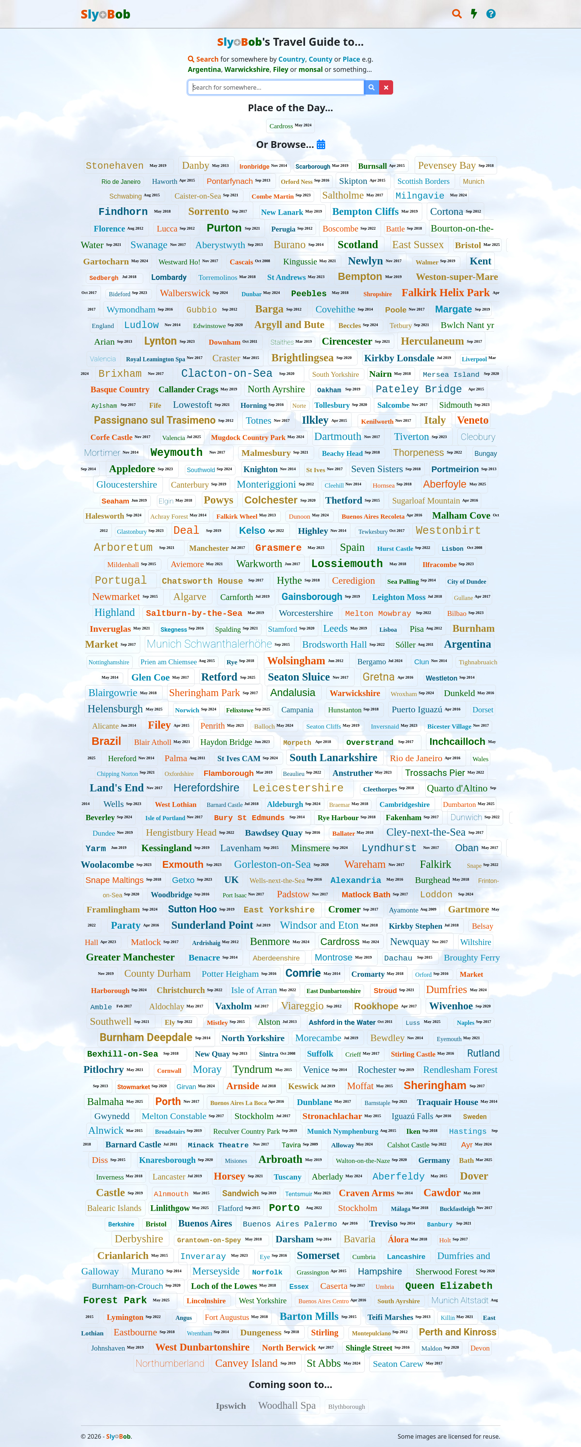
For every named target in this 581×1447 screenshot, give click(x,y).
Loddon (436, 895)
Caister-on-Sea (198, 195)
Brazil (106, 741)
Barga (269, 309)
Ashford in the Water (342, 1022)
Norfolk (267, 1272)
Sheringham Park (204, 692)
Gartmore (468, 909)
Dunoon (299, 516)
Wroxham (404, 694)
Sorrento (208, 211)
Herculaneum (432, 341)
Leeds (335, 628)
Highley (313, 531)
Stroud (385, 991)
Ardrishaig (206, 943)
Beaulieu (294, 774)
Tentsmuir (298, 1194)
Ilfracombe (440, 565)
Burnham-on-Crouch (127, 1286)
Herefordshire (206, 788)
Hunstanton (344, 710)
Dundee (104, 833)
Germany (434, 1160)
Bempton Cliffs (365, 211)
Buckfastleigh (457, 1209)
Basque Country (120, 389)
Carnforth (236, 597)
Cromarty (368, 974)
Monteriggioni (266, 484)
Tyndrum (253, 1069)
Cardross (281, 126)
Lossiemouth (347, 564)
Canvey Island (246, 1363)
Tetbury (401, 325)
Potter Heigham (230, 974)
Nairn (380, 374)
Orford (423, 974)
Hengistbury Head (181, 832)
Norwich (187, 710)
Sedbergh (103, 278)
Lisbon (452, 549)
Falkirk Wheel (236, 516)
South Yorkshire (335, 374)
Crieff (353, 1054)
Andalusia (292, 692)
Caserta (333, 1286)
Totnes (258, 420)
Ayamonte (403, 910)
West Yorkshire (263, 1300)
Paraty (126, 925)
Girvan (186, 1087)
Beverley (100, 817)
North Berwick (289, 1347)
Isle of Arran (254, 990)
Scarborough (313, 166)
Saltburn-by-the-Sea (194, 614)
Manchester (209, 548)
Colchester (270, 500)
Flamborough (229, 773)
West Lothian (176, 804)
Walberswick (185, 293)
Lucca (167, 228)
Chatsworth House (202, 581)
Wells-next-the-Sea (277, 880)
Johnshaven (108, 1348)
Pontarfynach (230, 181)
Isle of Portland (165, 818)
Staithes (282, 342)
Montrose (334, 957)
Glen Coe (150, 677)
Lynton (160, 340)
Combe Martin (272, 196)
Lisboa (388, 629)
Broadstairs (170, 1131)
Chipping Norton (117, 774)
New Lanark (282, 212)
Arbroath (280, 1159)
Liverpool (474, 359)
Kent (480, 261)
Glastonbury (132, 531)
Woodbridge (171, 894)
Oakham (329, 390)
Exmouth (183, 864)
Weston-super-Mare (457, 276)
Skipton (353, 181)
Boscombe (340, 228)
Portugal (121, 581)
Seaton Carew (398, 1364)
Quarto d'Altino (457, 788)
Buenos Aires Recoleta (373, 516)
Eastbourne (135, 1332)
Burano (290, 244)
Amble (101, 1007)
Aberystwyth (220, 244)
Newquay (409, 941)
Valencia (103, 358)
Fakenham (403, 817)
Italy (435, 420)
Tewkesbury (373, 531)
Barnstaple (377, 1103)
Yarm (96, 849)
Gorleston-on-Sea (272, 864)
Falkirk (435, 864)
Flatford (230, 1208)
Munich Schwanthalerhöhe (209, 643)
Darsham (295, 1239)
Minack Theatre (218, 1145)
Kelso (252, 530)
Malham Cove (461, 515)
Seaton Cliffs (323, 726)
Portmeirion (455, 469)
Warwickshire (355, 693)
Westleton (441, 678)
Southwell (111, 1021)
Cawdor (442, 1192)
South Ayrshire (399, 1301)
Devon (480, 1348)
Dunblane (314, 1102)
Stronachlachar (332, 1116)
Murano (147, 1271)
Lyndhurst (389, 848)
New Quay (212, 1053)
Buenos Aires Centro (323, 1301)
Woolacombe (107, 864)
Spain (352, 547)
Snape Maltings (114, 880)
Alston (269, 1022)
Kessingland (166, 847)
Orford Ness (297, 182)
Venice (316, 1069)
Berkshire (121, 1224)
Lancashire (406, 1256)
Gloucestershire (126, 484)
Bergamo (372, 661)
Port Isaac (235, 895)
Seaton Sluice (299, 677)
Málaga (401, 1209)
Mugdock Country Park (248, 437)
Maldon (431, 1348)
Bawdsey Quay (274, 833)
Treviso (383, 1223)
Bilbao (456, 613)
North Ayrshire (276, 389)
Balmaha (105, 1101)
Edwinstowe (209, 325)
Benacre (204, 957)
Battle (395, 228)
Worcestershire (306, 613)
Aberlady (327, 1176)
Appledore (132, 468)
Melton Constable (174, 1116)
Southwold (201, 470)
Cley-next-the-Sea (426, 832)
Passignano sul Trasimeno (154, 420)
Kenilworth (377, 421)
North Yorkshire (253, 1038)
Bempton (360, 276)
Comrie (303, 973)
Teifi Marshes (390, 1317)
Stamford (282, 629)
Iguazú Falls (412, 1116)
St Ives (315, 470)
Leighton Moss (399, 597)
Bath (466, 1160)
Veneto (473, 420)
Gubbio (201, 310)
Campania (297, 709)
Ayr (467, 1144)
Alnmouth (171, 1194)
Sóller (405, 645)
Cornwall (169, 1071)
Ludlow (141, 325)
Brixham (120, 374)
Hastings (468, 1131)
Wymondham (131, 309)
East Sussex (418, 244)
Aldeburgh (285, 804)
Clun (421, 662)
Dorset (483, 709)
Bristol (468, 245)
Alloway (343, 1145)
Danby (195, 165)
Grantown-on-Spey (209, 1240)
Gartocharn (106, 261)
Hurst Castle (395, 548)
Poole (396, 309)
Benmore (270, 941)
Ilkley (315, 420)
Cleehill (334, 485)
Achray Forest (169, 516)
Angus (183, 1318)
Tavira (291, 1145)
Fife (155, 405)
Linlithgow (170, 1208)
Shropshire (378, 294)
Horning (253, 405)
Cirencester (347, 341)
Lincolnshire (206, 1301)
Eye (265, 1256)
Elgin (166, 501)
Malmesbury (266, 453)
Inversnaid (385, 726)
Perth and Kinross (457, 1332)
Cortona (446, 211)
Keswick (303, 1086)
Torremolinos (217, 277)
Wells (113, 804)
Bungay (485, 453)
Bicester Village (449, 726)
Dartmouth (337, 436)
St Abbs (324, 1363)
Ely (170, 1022)
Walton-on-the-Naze (363, 1160)
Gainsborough (312, 596)
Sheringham (435, 1085)
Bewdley (387, 1037)
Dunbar (252, 294)
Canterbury (190, 485)
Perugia (283, 229)
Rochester (377, 1069)
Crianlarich (123, 1255)
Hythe (289, 580)
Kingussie (300, 261)
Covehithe (335, 309)
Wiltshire (475, 942)
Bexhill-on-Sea (122, 1054)
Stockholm (254, 1116)
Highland (115, 612)
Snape (474, 866)
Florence (109, 228)
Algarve (189, 596)
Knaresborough (167, 1160)
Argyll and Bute (289, 324)
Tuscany (287, 1176)
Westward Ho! (179, 262)
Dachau (398, 958)
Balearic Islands (114, 1208)
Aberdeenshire (276, 958)
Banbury (439, 1225)
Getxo (183, 880)
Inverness (110, 1177)
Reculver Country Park (246, 1131)
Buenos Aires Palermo (290, 1224)
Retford (219, 677)
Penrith (212, 725)
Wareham (365, 864)
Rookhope (376, 1006)
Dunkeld (459, 693)
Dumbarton (459, 804)
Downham (224, 342)
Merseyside (216, 1271)
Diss (100, 1160)
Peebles (309, 294)
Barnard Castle (225, 805)
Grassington (313, 1272)
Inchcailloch (457, 741)
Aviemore (187, 564)
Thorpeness (418, 452)
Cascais (241, 262)
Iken (413, 1131)
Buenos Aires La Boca (238, 1103)
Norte (299, 406)
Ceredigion (353, 580)
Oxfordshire (179, 774)
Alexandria (355, 881)
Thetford (343, 500)
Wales (481, 759)
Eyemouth (449, 1039)
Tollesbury (332, 405)
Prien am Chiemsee (169, 662)
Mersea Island (451, 375)
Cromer (344, 909)
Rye (231, 662)
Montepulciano (371, 1333)
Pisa (417, 629)
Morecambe (318, 1037)
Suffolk (320, 1053)
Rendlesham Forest (460, 1069)
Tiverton (411, 436)
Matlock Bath (366, 894)
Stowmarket (133, 1087)
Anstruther (353, 773)
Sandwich (240, 1193)
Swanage (148, 244)
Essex (299, 1286)
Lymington (125, 1317)
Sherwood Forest (446, 1271)
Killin (448, 1318)
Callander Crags (188, 389)
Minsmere (310, 847)
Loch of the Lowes (224, 1286)
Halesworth (104, 515)
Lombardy (168, 277)
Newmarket (116, 596)
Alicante (105, 725)
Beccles (349, 325)
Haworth (164, 181)
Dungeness (261, 1332)
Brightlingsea (302, 357)
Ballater (343, 833)
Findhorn (123, 212)
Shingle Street (369, 1347)
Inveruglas (110, 629)
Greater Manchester (130, 957)
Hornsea (384, 485)
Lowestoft (192, 404)
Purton (224, 228)
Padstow (293, 894)
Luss (413, 1023)
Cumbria (364, 1256)
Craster (226, 358)
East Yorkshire (279, 910)
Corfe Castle (111, 437)
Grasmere (278, 548)
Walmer (427, 262)
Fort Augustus (227, 1317)
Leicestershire (298, 788)
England (103, 325)
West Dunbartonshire (202, 1347)
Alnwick (106, 1130)
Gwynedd (111, 1116)
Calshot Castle (408, 1145)
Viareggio (302, 1005)
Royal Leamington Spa (155, 359)
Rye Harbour (338, 818)
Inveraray (203, 1257)
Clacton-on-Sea (227, 374)
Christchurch (180, 990)
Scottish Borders (423, 181)
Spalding (228, 629)
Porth (168, 1102)
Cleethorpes (380, 789)
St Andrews (286, 277)
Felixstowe (239, 710)
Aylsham (104, 406)
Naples (465, 1023)
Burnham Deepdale (145, 1037)
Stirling (324, 1332)
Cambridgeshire (405, 804)
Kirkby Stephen (416, 926)
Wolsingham (296, 660)
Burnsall (372, 166)
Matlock (146, 942)
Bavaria (360, 1239)
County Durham (157, 973)
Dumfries (446, 989)
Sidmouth (455, 405)
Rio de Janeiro (121, 182)
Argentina (467, 644)
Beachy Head (342, 453)
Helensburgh (115, 709)
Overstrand (370, 742)
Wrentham (199, 1333)
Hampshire (380, 1271)
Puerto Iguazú (417, 709)
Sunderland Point (212, 925)
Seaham (116, 501)
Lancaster (168, 1176)
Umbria (384, 1287)
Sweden (475, 1117)
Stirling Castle (413, 1054)
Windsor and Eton (319, 925)
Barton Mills (309, 1316)
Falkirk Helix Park (446, 292)
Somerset (318, 1255)
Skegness (174, 629)
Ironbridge (255, 166)
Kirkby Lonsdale (399, 358)
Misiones (236, 1161)
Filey (159, 725)
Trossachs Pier (435, 773)
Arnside (242, 1085)
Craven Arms (366, 1192)
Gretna (379, 676)
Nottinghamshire (108, 662)
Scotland (358, 244)
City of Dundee (466, 581)
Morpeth (297, 743)
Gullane (463, 598)
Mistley (217, 1022)
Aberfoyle (444, 484)
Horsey (229, 1176)
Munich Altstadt (460, 1300)
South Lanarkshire (333, 757)
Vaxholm (233, 1006)
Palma (175, 758)
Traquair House (447, 1102)
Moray (207, 1069)
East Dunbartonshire (334, 991)
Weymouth (176, 453)
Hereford (122, 758)
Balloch (264, 726)
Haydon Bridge (226, 742)
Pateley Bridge (419, 389)
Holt (445, 1240)
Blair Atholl (153, 742)
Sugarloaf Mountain (426, 500)
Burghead (432, 880)
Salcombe (393, 405)
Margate (453, 309)
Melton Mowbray (378, 613)
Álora (398, 1239)
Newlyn (365, 261)
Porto (284, 1208)
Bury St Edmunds (249, 818)
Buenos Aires (205, 1223)
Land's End (117, 788)
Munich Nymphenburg (342, 1131)
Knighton (260, 469)
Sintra (268, 1054)
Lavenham (240, 847)
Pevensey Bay (447, 165)
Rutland (483, 1053)
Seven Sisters (377, 468)
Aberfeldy (399, 1177)
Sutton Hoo (192, 909)
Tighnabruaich (478, 662)
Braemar (339, 805)
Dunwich (466, 817)
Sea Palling (403, 581)
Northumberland (170, 1363)
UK (231, 879)
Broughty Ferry (472, 957)
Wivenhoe (451, 1006)
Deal (187, 531)
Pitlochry (104, 1069)
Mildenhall (123, 565)
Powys (218, 500)
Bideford (119, 294)
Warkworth (259, 563)
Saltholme (343, 195)
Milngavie (420, 196)
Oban (467, 847)
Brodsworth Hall (334, 644)
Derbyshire (139, 1239)
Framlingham (113, 909)
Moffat (360, 1085)
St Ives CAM (238, 758)
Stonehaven (115, 166)
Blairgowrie (112, 692)
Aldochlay (166, 1006)
